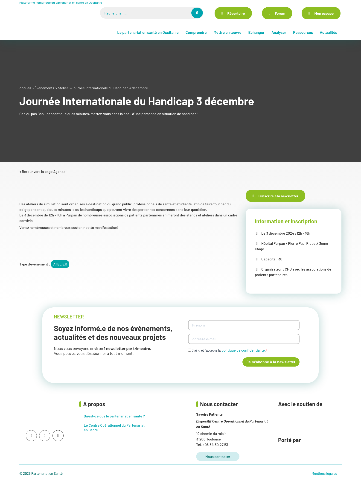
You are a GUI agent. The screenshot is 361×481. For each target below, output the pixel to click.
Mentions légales (324, 473)
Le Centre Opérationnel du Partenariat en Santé (114, 427)
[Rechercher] (197, 13)
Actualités (328, 32)
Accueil (25, 88)
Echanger (256, 32)
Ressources (303, 32)
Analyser (278, 32)
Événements (44, 88)
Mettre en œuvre (227, 32)
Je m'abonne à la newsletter (271, 362)
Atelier (63, 88)
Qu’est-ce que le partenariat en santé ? (114, 416)
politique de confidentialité (243, 350)
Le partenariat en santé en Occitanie (147, 32)
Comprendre (196, 32)
